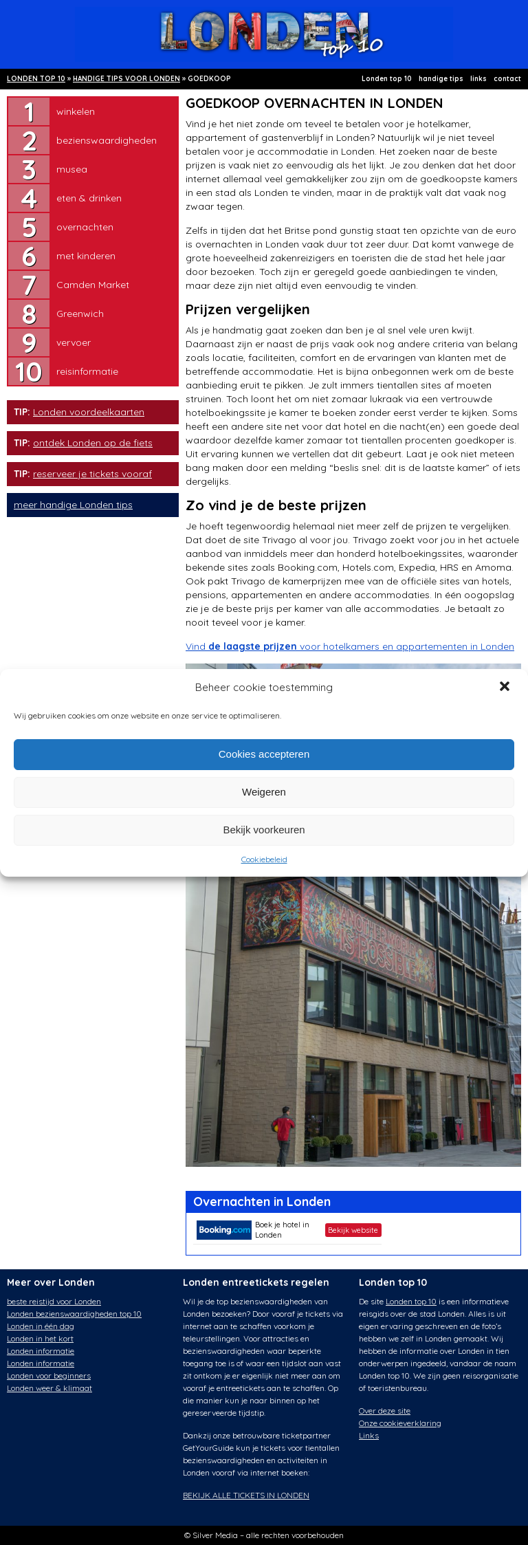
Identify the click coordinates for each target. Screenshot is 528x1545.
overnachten (84, 227)
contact (507, 78)
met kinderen (86, 256)
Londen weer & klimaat (49, 1388)
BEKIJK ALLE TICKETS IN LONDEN (246, 1495)
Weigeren (264, 792)
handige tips (441, 78)
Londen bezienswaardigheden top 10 (74, 1313)
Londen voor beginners (49, 1375)
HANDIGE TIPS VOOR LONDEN (126, 78)
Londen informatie (40, 1351)
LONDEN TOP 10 (36, 78)
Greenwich (80, 313)
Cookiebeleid (264, 859)
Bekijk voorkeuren (264, 829)
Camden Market (92, 284)
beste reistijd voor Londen (54, 1301)
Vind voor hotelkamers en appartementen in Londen (350, 646)
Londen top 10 (387, 78)
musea (71, 169)
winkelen (75, 111)
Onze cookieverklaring (400, 1423)
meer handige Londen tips (73, 504)
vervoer (73, 342)
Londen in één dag (40, 1326)
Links (369, 1435)
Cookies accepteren (264, 754)
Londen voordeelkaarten (88, 412)
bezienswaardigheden (106, 140)
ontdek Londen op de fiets (93, 443)
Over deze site (384, 1410)
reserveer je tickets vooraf (92, 474)
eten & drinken (89, 198)
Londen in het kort (40, 1338)
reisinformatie (87, 371)
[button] (506, 687)
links (478, 78)
